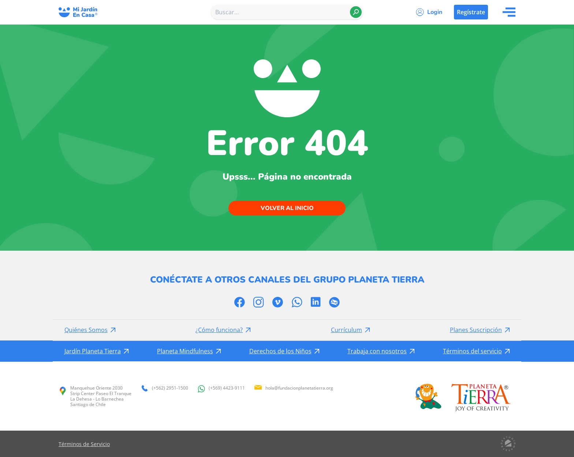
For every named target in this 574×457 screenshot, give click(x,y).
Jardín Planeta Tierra (92, 351)
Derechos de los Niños (280, 351)
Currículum (346, 330)
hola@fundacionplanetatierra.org (293, 388)
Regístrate (471, 12)
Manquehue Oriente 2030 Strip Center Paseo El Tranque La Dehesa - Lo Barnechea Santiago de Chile (95, 396)
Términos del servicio (472, 351)
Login (434, 12)
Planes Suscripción (476, 330)
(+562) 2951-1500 (164, 388)
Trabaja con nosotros (377, 351)
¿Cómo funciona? (219, 330)
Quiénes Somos (86, 330)
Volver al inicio (287, 208)
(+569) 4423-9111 (221, 388)
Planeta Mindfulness (185, 351)
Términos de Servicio (84, 444)
